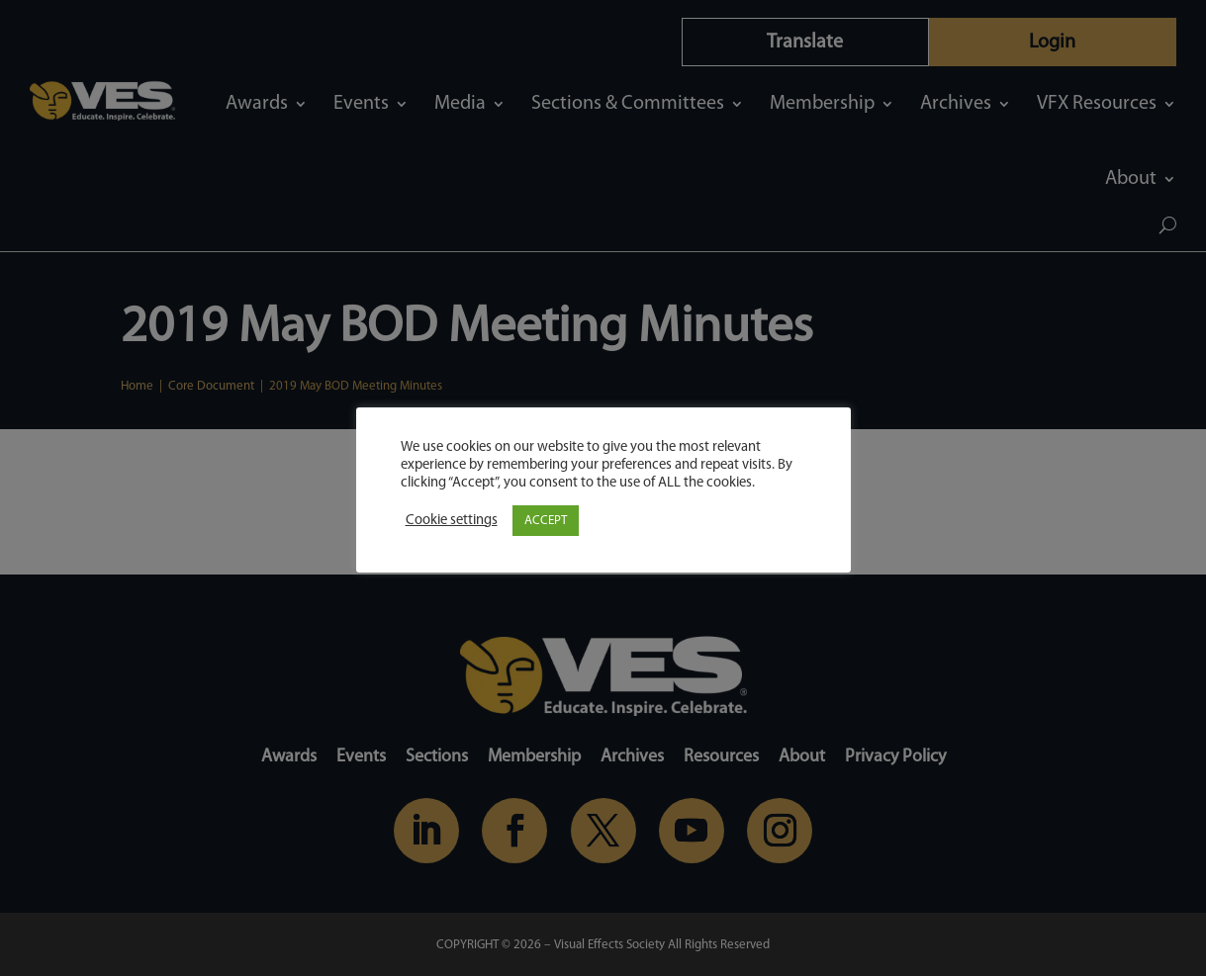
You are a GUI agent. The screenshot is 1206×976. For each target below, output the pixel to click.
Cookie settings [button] (452, 520)
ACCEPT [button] (545, 520)
